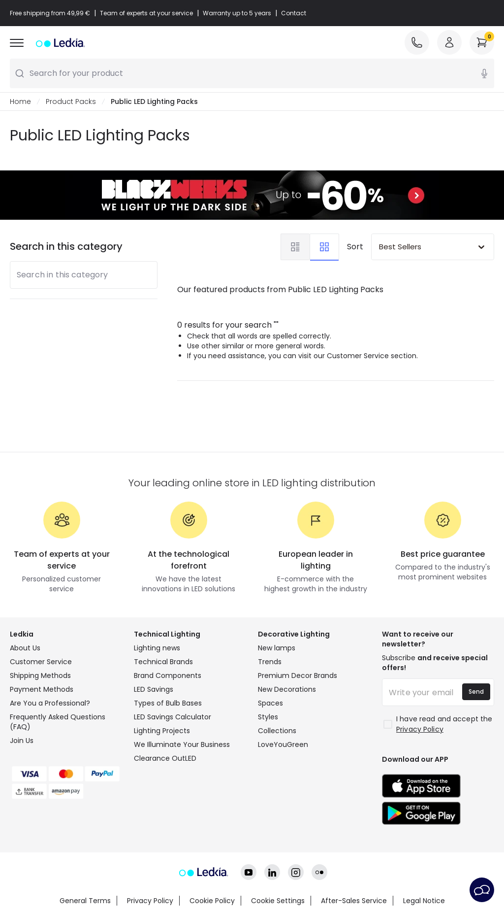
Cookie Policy (212, 901)
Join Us (21, 740)
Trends (270, 662)
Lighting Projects (162, 731)
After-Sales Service (354, 901)
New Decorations (287, 689)
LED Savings (153, 689)
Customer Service (41, 662)
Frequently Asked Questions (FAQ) (57, 722)
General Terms (85, 901)
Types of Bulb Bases (168, 703)
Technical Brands (163, 662)
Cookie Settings (278, 901)
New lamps (276, 648)
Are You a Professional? (50, 703)
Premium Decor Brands (297, 675)
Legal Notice (424, 901)
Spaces (270, 703)
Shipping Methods (40, 675)
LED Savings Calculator (172, 717)
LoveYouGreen (283, 744)
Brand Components (167, 675)
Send (476, 691)
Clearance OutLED (165, 758)
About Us (25, 648)
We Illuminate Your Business (182, 744)
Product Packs (71, 101)
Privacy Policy (150, 901)
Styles (268, 717)
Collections (277, 731)
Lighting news (157, 648)
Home (20, 101)
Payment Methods (41, 689)
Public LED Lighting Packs (154, 101)
